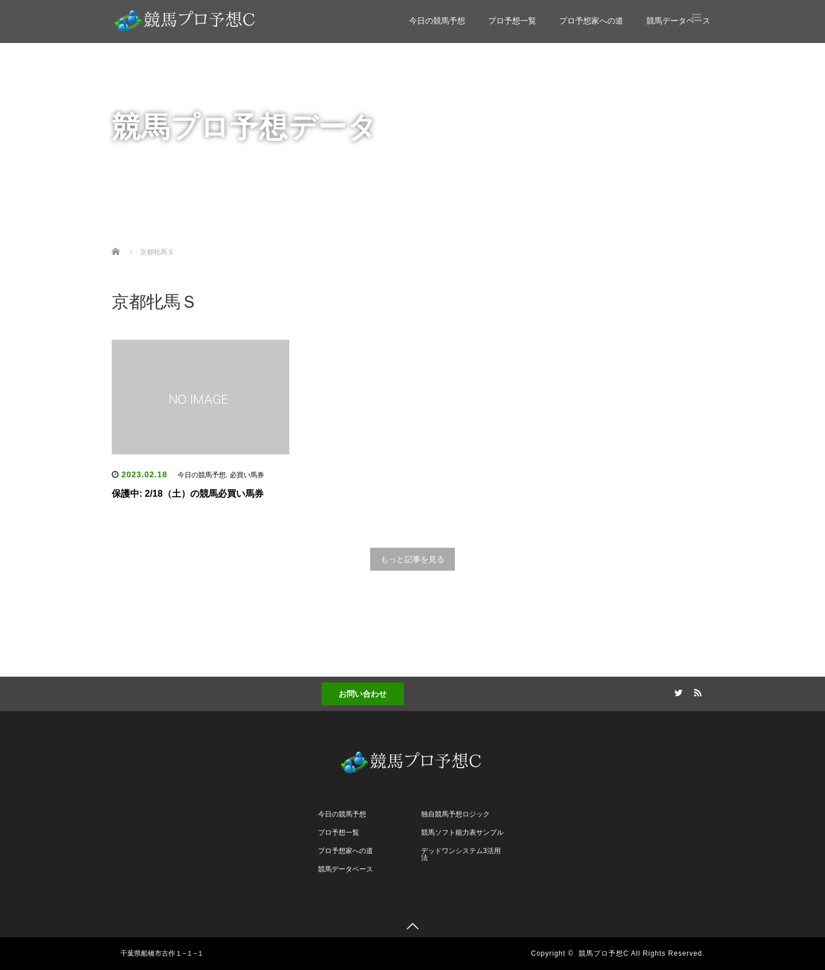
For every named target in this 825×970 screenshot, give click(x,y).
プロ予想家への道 (591, 20)
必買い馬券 (247, 475)
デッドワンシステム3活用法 (461, 854)
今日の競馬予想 (437, 20)
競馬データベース (678, 20)
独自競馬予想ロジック (455, 814)
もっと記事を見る (412, 559)
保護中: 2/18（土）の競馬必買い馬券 (188, 493)
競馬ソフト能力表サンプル (462, 832)
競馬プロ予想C (604, 953)
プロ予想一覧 (512, 20)
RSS (696, 691)
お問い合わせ (363, 693)
